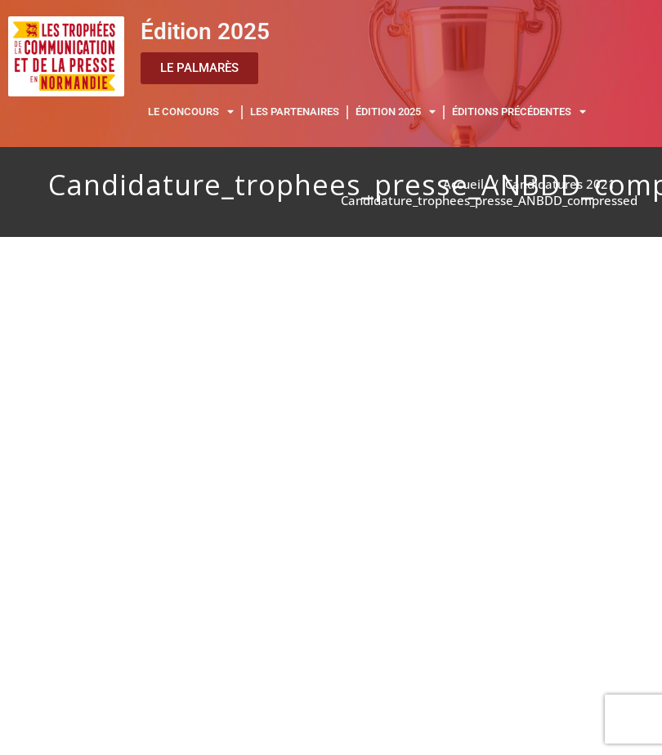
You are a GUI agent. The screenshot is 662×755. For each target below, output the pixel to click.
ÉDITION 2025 (396, 112)
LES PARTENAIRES (294, 111)
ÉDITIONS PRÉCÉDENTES (519, 112)
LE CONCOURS (191, 112)
